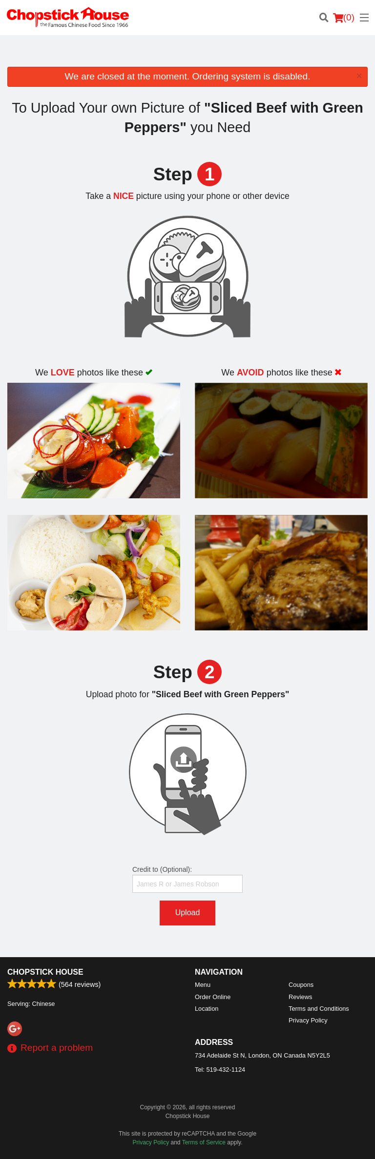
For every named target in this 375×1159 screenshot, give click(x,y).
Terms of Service (204, 1142)
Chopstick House (45, 972)
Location (206, 1008)
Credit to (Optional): (187, 879)
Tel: (220, 1069)
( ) (343, 17)
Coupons (301, 984)
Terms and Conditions (319, 1008)
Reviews (300, 997)
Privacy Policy (308, 1020)
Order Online (212, 997)
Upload (187, 912)
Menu (202, 984)
